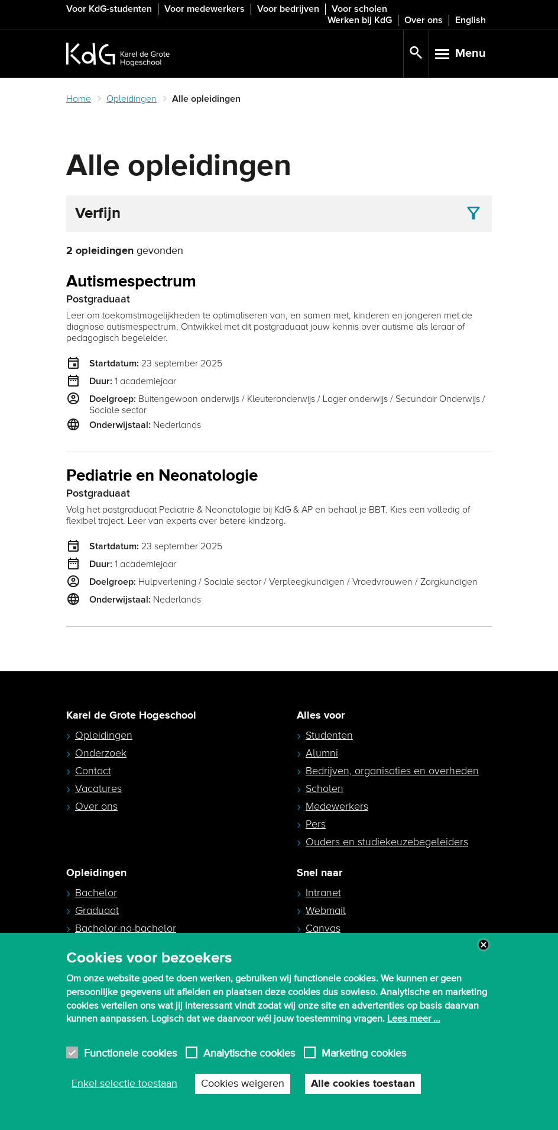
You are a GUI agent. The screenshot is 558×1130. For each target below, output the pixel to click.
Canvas (323, 928)
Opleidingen (131, 99)
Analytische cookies (249, 1052)
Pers (316, 823)
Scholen (324, 788)
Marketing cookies (364, 1052)
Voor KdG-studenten (109, 9)
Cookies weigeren (242, 1083)
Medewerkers (337, 806)
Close (483, 945)
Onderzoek (100, 752)
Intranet (323, 892)
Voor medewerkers (204, 9)
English (470, 20)
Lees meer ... (413, 1019)
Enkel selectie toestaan (124, 1083)
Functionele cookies (130, 1052)
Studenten (329, 735)
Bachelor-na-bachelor (125, 928)
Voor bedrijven (288, 9)
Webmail (326, 910)
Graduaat (97, 910)
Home (78, 99)
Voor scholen (359, 9)
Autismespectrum (131, 282)
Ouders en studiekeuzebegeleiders (387, 841)
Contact (93, 770)
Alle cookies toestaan (363, 1083)
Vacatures (98, 788)
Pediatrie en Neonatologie (162, 476)
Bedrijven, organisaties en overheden (392, 770)
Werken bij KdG (359, 20)
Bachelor (96, 892)
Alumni (322, 752)
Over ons (423, 20)
